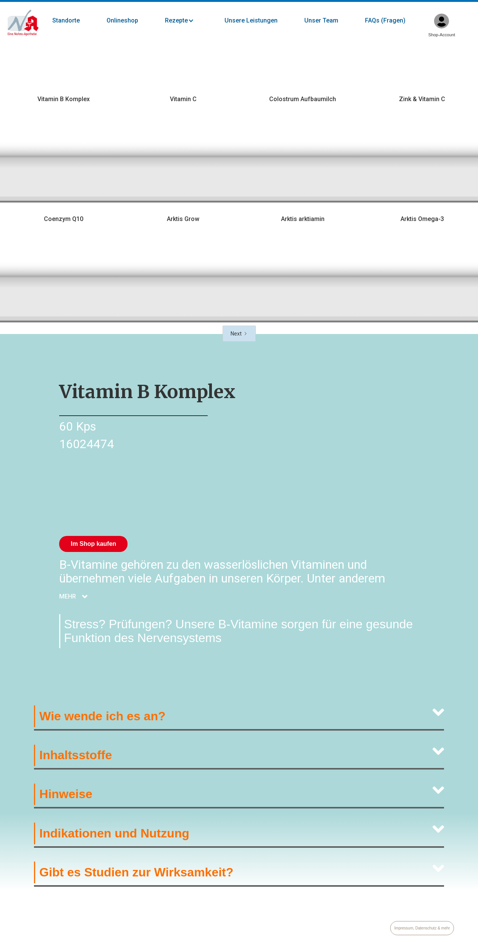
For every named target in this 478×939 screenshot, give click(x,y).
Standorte (66, 20)
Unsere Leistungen (251, 20)
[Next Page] (239, 334)
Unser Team (321, 20)
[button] (187, 21)
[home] (23, 23)
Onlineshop (122, 20)
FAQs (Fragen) (385, 20)
